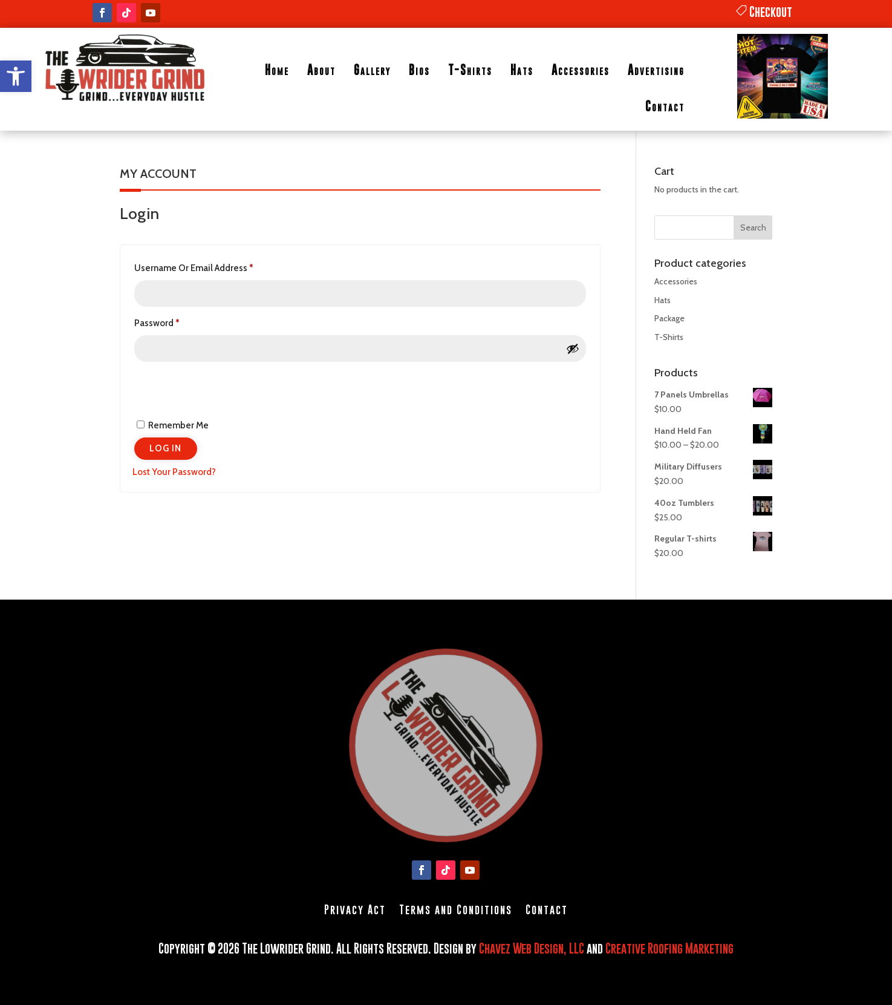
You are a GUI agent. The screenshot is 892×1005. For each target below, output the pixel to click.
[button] (15, 76)
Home (277, 70)
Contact (665, 106)
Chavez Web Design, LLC (531, 948)
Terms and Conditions (455, 908)
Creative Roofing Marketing (669, 948)
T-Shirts (470, 70)
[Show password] (572, 348)
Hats (521, 70)
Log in (165, 448)
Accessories (581, 70)
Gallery (372, 70)
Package (669, 318)
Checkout (770, 12)
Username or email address (212, 266)
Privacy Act (355, 908)
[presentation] (215, 388)
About (321, 70)
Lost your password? (174, 471)
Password (175, 321)
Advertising (656, 70)
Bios (419, 70)
